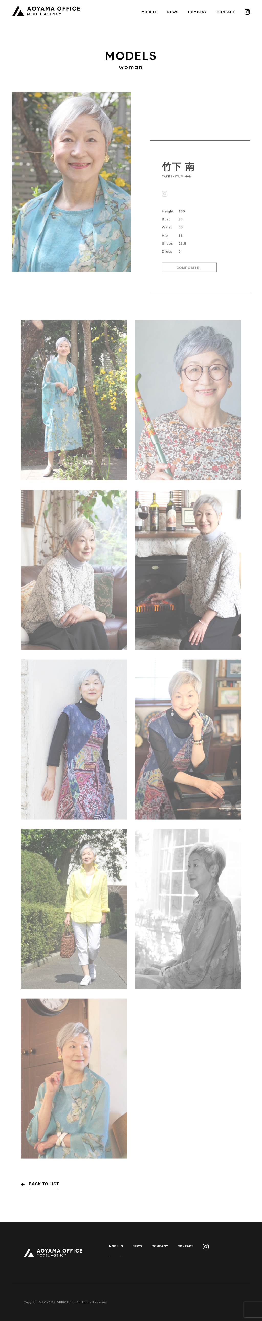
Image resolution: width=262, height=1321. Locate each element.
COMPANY (197, 12)
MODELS (149, 12)
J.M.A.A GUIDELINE (162, 1255)
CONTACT (226, 12)
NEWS (173, 12)
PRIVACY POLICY (123, 1255)
